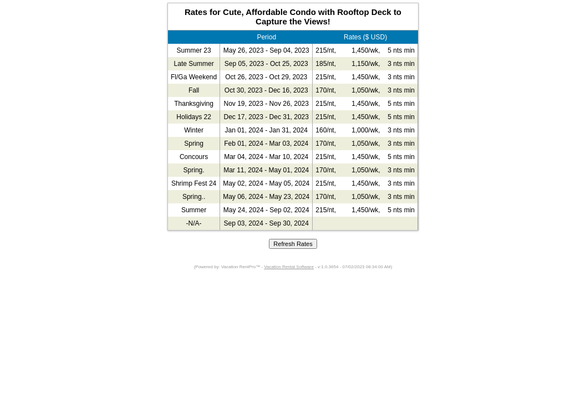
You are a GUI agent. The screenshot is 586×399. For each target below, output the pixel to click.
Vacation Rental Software (289, 266)
